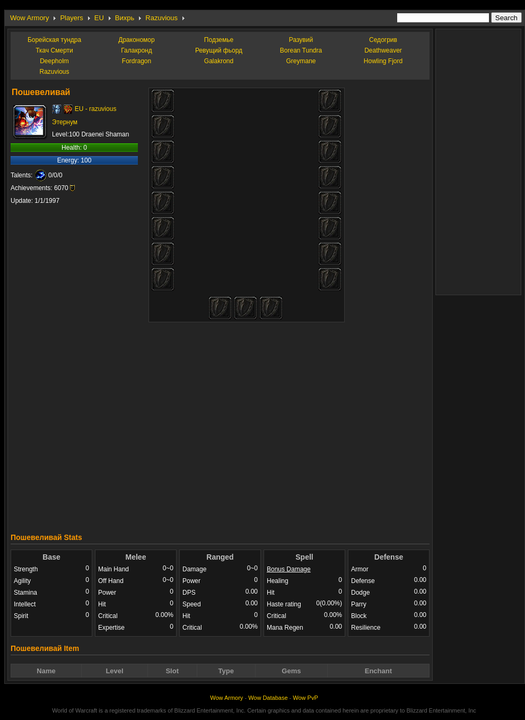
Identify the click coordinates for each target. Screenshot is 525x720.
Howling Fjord (383, 61)
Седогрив (383, 40)
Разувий (301, 40)
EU (99, 18)
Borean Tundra (301, 50)
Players (71, 18)
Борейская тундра (54, 40)
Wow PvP (305, 698)
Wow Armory (29, 18)
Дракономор (136, 40)
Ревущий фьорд (218, 50)
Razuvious (161, 18)
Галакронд (136, 50)
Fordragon (136, 61)
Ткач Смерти (54, 50)
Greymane (301, 61)
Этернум (64, 122)
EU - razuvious (96, 109)
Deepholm (54, 61)
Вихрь (124, 18)
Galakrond (218, 61)
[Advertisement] (311, 423)
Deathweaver (383, 50)
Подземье (218, 40)
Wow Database (267, 698)
